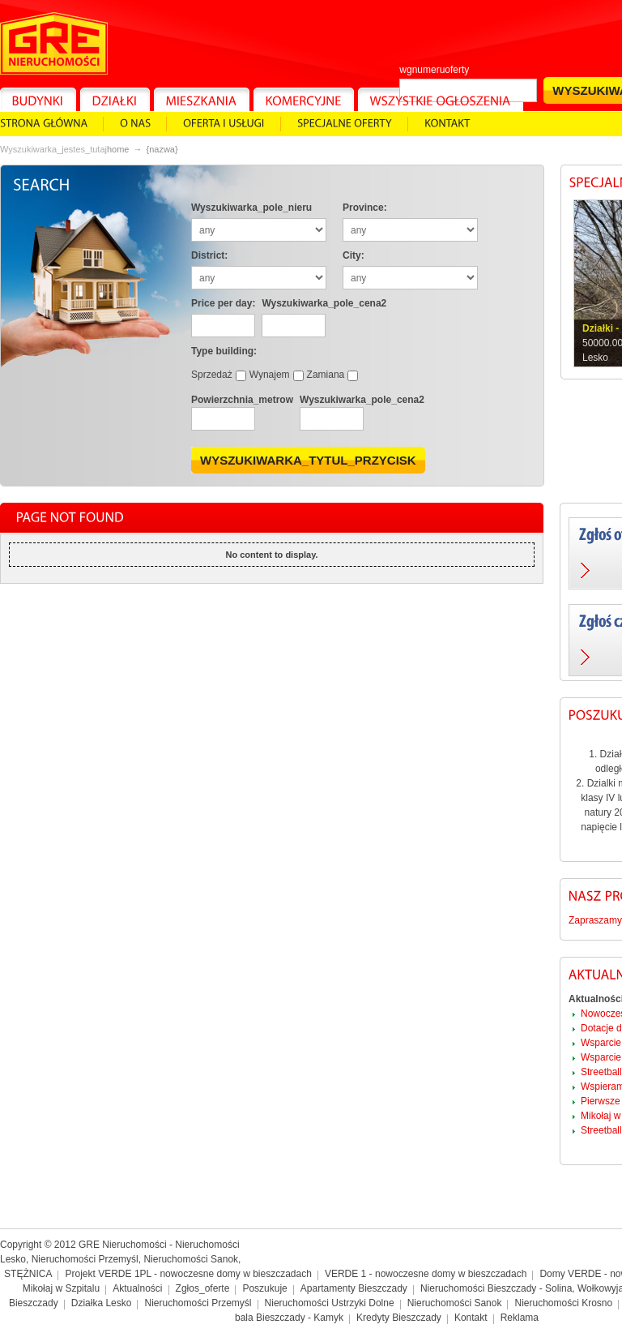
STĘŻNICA (28, 1273)
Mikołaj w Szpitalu (61, 1288)
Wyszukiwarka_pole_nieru (251, 207)
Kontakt (471, 1317)
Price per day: (223, 303)
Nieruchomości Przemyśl (197, 1303)
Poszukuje (264, 1288)
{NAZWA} (161, 149)
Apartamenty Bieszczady (353, 1288)
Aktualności (137, 1288)
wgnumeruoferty (434, 69)
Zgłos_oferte (203, 1288)
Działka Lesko (101, 1303)
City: (353, 255)
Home (118, 149)
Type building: (224, 351)
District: (209, 255)
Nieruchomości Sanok (454, 1303)
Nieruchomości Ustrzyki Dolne (329, 1303)
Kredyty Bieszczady (398, 1317)
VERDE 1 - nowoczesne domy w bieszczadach (425, 1273)
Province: (365, 207)
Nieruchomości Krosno (563, 1303)
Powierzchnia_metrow (242, 399)
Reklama (520, 1317)
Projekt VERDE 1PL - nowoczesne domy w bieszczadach (189, 1273)
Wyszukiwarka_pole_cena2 (324, 303)
